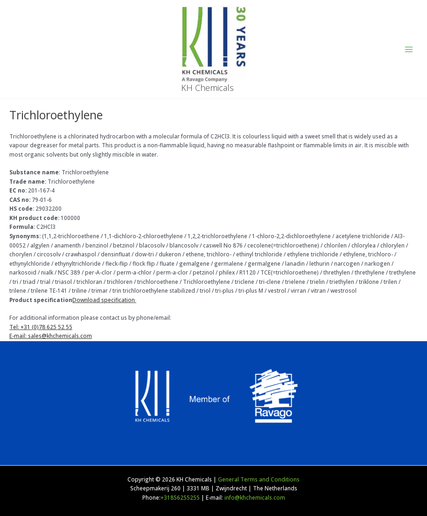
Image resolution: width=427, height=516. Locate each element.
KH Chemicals (207, 87)
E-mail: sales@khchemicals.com (50, 335)
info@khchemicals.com (254, 497)
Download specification (104, 299)
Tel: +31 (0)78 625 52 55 (40, 326)
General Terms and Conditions (259, 479)
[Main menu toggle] (409, 49)
